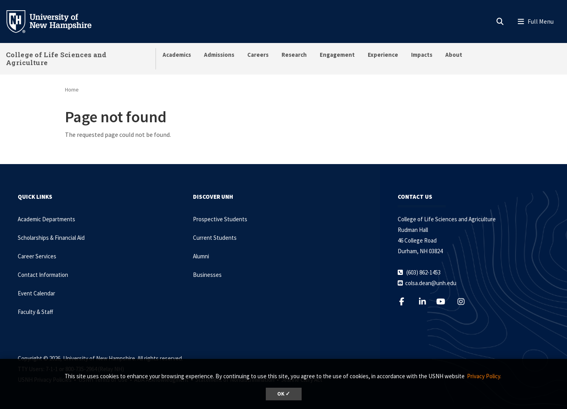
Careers (258, 54)
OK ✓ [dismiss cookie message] (283, 393)
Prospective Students (220, 219)
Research (294, 54)
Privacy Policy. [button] (484, 376)
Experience (383, 54)
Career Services (37, 256)
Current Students (215, 237)
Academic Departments (46, 219)
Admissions (219, 54)
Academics (177, 54)
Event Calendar (36, 293)
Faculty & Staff (35, 312)
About (453, 54)
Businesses (207, 274)
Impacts (421, 54)
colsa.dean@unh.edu (430, 283)
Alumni (201, 256)
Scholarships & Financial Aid (51, 237)
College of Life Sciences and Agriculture (56, 58)
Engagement (337, 54)
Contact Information (43, 274)
